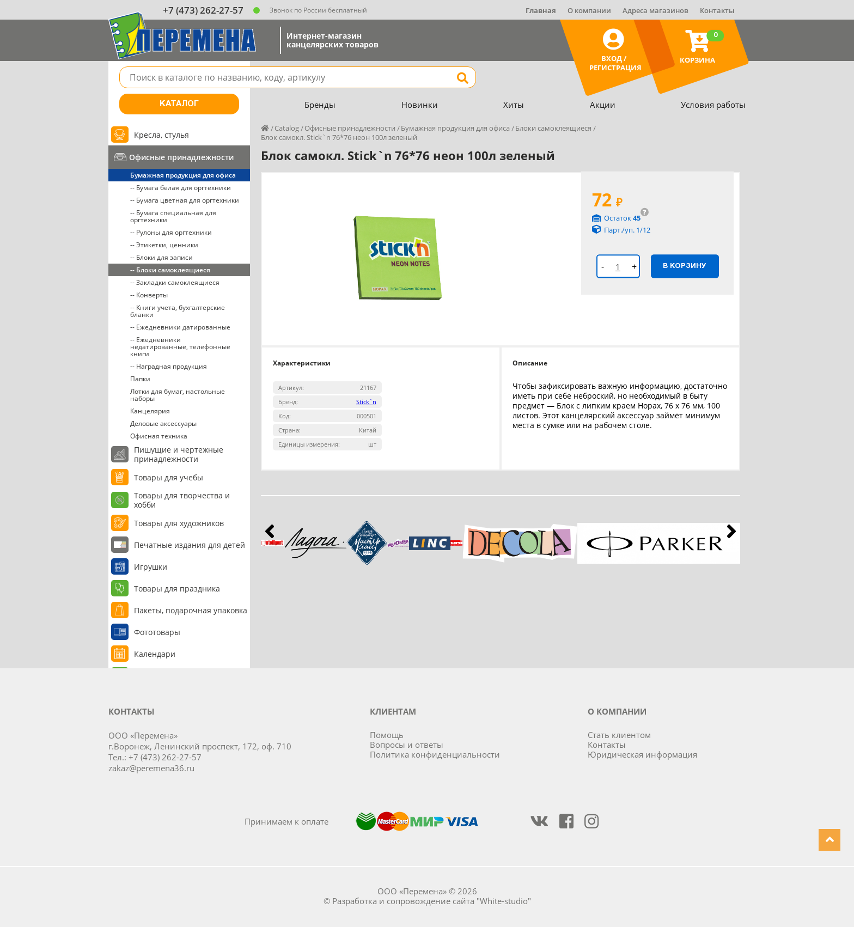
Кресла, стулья (161, 134)
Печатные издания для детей (189, 545)
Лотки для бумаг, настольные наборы (177, 395)
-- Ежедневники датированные (180, 327)
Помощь (387, 734)
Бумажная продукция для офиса (183, 175)
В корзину (684, 266)
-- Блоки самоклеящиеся (170, 269)
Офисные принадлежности (181, 157)
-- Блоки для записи (161, 257)
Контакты (717, 10)
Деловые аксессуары (163, 423)
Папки (140, 378)
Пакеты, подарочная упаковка (190, 610)
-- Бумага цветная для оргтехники (184, 200)
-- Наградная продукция (168, 366)
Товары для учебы (168, 477)
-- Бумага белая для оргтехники (180, 187)
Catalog (286, 128)
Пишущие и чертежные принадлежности (178, 454)
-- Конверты (149, 294)
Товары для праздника (177, 588)
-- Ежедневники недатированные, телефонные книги (180, 346)
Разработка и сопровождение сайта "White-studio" (431, 900)
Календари (154, 653)
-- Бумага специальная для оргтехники (173, 216)
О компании (589, 10)
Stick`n (366, 402)
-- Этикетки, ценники (164, 244)
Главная (541, 10)
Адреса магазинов (655, 10)
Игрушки (150, 566)
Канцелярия (150, 410)
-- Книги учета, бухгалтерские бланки (177, 311)
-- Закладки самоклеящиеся (174, 282)
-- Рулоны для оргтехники (171, 232)
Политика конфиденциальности (435, 754)
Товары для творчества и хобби (182, 500)
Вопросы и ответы (406, 744)
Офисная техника (158, 436)
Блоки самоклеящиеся (553, 128)
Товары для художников (179, 523)
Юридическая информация (642, 754)
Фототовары (157, 632)
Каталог (179, 104)
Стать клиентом (619, 734)
